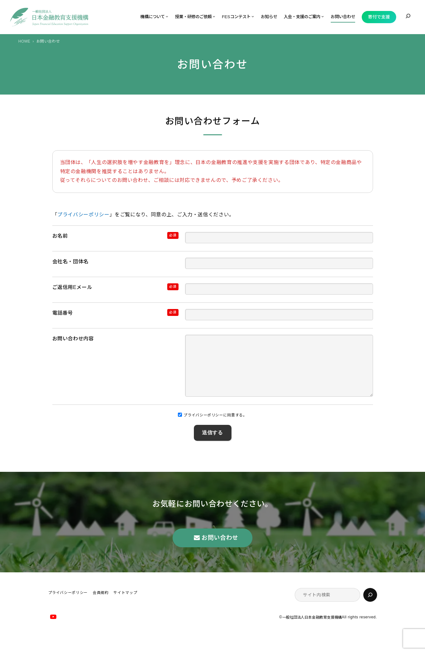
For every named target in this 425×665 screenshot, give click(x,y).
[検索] (370, 607)
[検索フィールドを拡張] (408, 16)
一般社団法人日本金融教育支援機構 (312, 630)
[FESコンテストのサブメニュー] (252, 16)
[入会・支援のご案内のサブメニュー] (322, 16)
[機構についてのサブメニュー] (167, 16)
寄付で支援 (379, 16)
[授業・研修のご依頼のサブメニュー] (214, 16)
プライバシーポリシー (83, 214)
